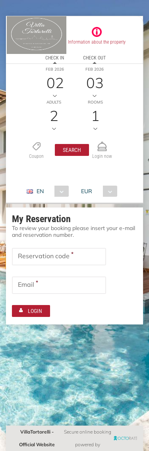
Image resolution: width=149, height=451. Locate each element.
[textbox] (59, 256)
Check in (54, 58)
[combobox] (50, 191)
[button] (72, 150)
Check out (94, 58)
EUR (86, 191)
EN (40, 191)
